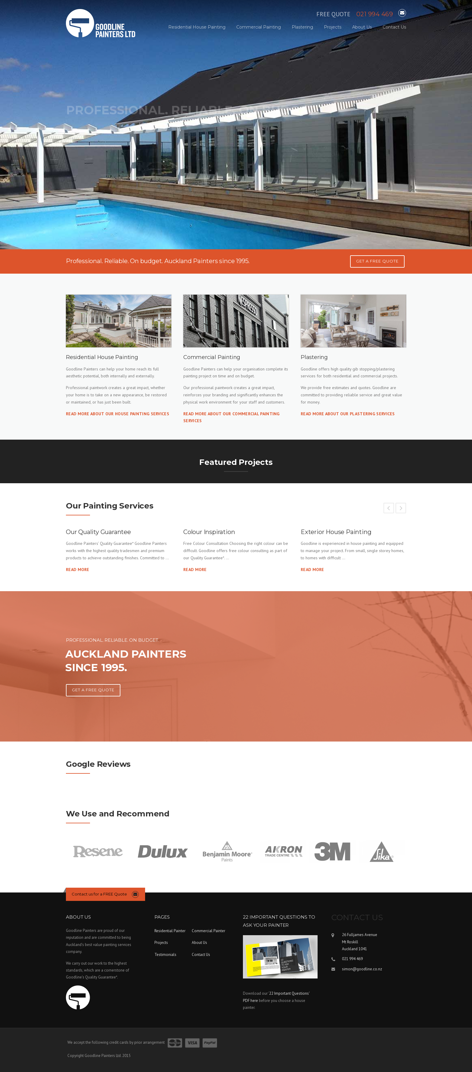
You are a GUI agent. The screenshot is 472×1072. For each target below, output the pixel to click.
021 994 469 (374, 14)
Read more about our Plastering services (348, 413)
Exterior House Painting (336, 532)
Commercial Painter (208, 930)
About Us (362, 27)
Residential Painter (169, 930)
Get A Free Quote (93, 689)
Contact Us (394, 27)
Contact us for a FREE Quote (99, 894)
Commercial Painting (258, 27)
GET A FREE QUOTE (377, 261)
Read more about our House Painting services (117, 413)
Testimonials (165, 954)
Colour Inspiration (209, 532)
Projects (332, 27)
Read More (77, 569)
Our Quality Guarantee (98, 532)
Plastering (302, 27)
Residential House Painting (196, 27)
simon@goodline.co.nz (362, 969)
